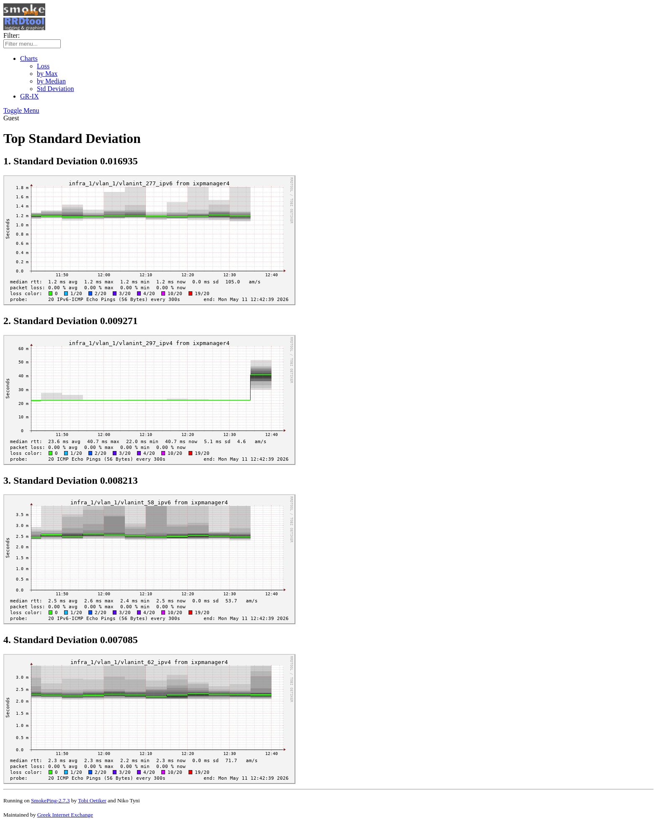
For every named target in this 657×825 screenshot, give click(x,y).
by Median (51, 81)
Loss (43, 66)
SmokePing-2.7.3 (50, 800)
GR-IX (29, 96)
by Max (47, 73)
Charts (29, 58)
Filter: (11, 35)
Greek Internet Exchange (65, 815)
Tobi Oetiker (92, 800)
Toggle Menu (21, 110)
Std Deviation (55, 88)
